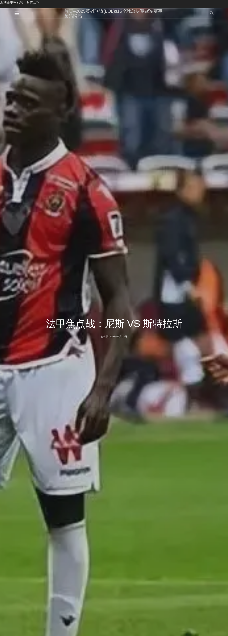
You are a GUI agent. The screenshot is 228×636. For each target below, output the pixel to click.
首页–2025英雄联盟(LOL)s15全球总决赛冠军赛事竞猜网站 (113, 13)
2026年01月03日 (117, 336)
